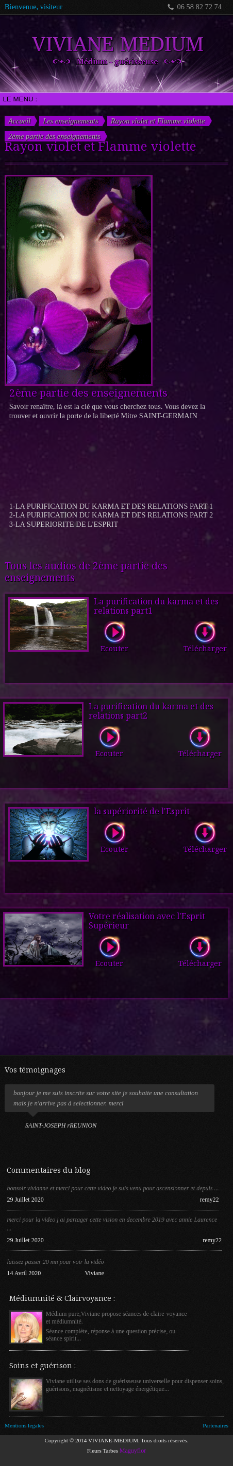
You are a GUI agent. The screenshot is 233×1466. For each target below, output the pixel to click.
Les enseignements (70, 121)
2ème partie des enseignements (54, 136)
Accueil (19, 121)
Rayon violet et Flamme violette (158, 121)
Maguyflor (133, 1450)
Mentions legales (24, 1425)
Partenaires (215, 1425)
